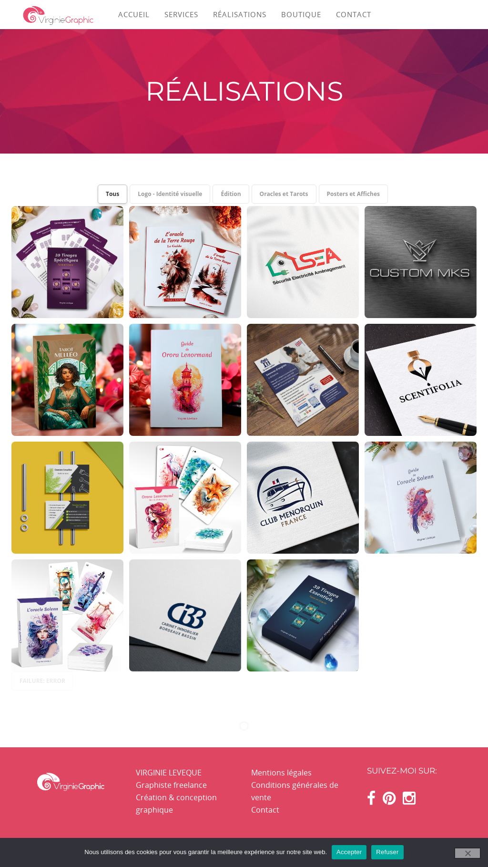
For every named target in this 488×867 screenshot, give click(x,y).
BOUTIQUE (301, 14)
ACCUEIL (134, 14)
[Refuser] (467, 853)
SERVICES (181, 14)
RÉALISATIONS (239, 14)
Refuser (387, 852)
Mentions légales (281, 772)
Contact (265, 810)
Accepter (349, 852)
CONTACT (353, 14)
